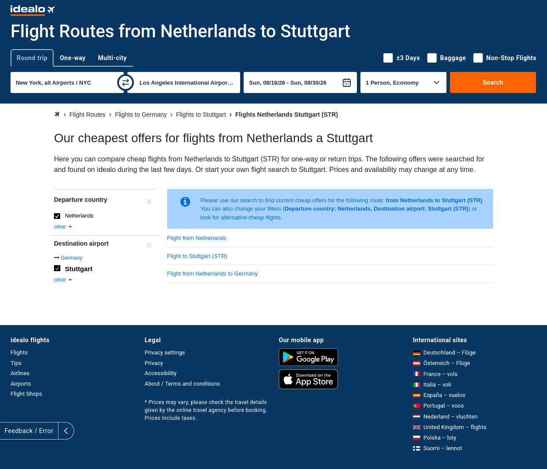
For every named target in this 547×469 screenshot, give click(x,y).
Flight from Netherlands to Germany (212, 273)
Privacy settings (165, 352)
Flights (19, 352)
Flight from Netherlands (197, 238)
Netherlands (79, 216)
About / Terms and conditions (182, 383)
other (63, 227)
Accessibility (161, 373)
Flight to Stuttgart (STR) (197, 256)
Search (492, 82)
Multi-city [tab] (112, 57)
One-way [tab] (73, 57)
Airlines (20, 373)
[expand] (8, 431)
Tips (16, 363)
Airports (21, 383)
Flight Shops (26, 393)
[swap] (125, 82)
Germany (71, 258)
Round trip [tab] (32, 57)
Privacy (154, 363)
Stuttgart (79, 268)
